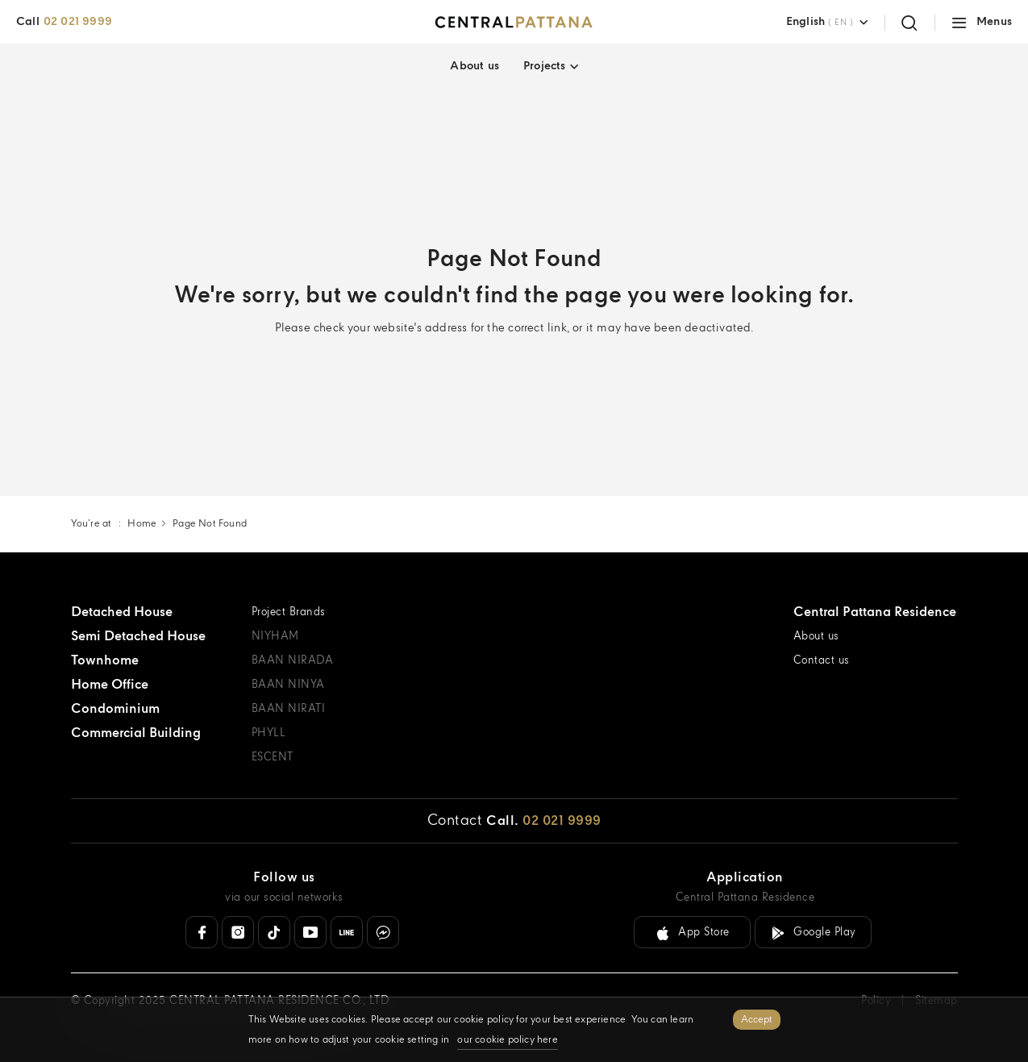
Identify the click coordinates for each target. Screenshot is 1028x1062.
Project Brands (289, 612)
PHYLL (269, 733)
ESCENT (272, 757)
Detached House (122, 612)
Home (141, 523)
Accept (756, 1019)
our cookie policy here (507, 1039)
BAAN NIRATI (289, 709)
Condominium (115, 709)
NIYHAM (275, 636)
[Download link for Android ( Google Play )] (813, 932)
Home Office (109, 685)
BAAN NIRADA (293, 660)
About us (474, 66)
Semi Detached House (138, 637)
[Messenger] (383, 932)
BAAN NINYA (288, 685)
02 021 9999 (78, 22)
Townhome (105, 661)
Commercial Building (136, 733)
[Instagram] (238, 932)
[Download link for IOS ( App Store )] (692, 932)
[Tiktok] (274, 932)
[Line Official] (347, 932)
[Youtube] (310, 932)
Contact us (821, 660)
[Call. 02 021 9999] (543, 821)
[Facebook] (201, 932)
